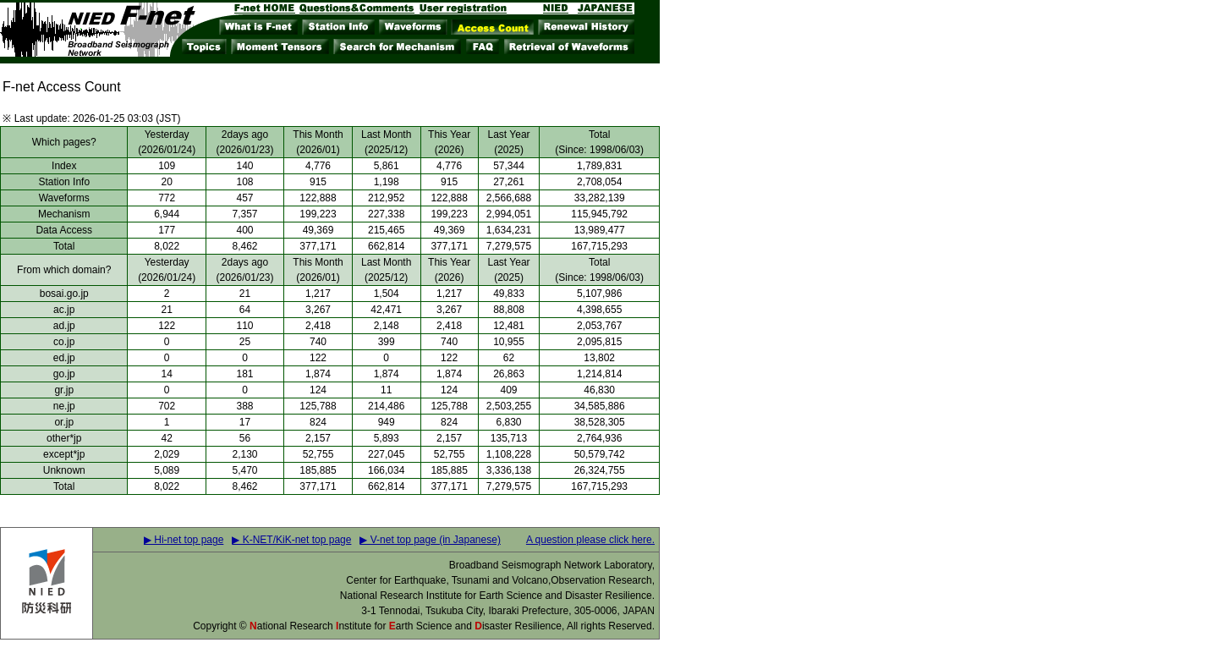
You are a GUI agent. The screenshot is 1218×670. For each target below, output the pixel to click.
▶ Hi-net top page (183, 540)
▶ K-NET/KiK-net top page (291, 540)
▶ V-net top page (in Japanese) (429, 540)
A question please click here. (590, 540)
